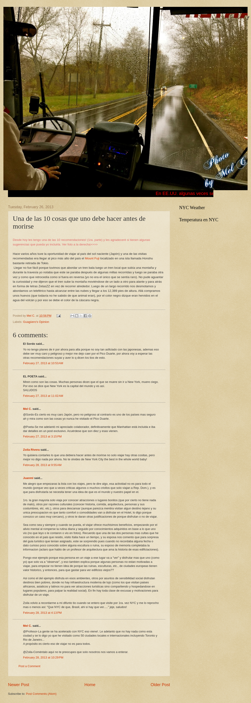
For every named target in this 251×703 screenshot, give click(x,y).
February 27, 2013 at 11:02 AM (43, 396)
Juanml (28, 478)
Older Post (160, 684)
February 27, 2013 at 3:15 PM (42, 436)
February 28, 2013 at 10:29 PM (43, 657)
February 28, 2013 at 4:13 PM (42, 612)
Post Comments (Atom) (41, 693)
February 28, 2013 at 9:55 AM (42, 465)
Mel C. (31, 315)
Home (89, 684)
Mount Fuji (92, 258)
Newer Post (18, 684)
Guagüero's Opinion (36, 322)
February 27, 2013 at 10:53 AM (43, 363)
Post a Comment (29, 666)
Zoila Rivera (31, 449)
